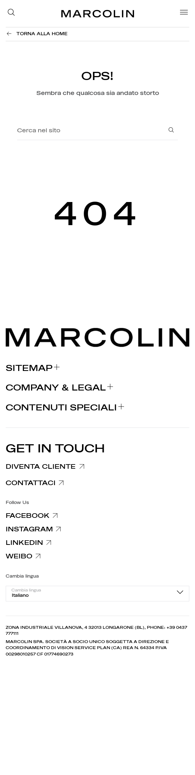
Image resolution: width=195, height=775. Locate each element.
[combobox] (97, 593)
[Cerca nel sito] (86, 131)
